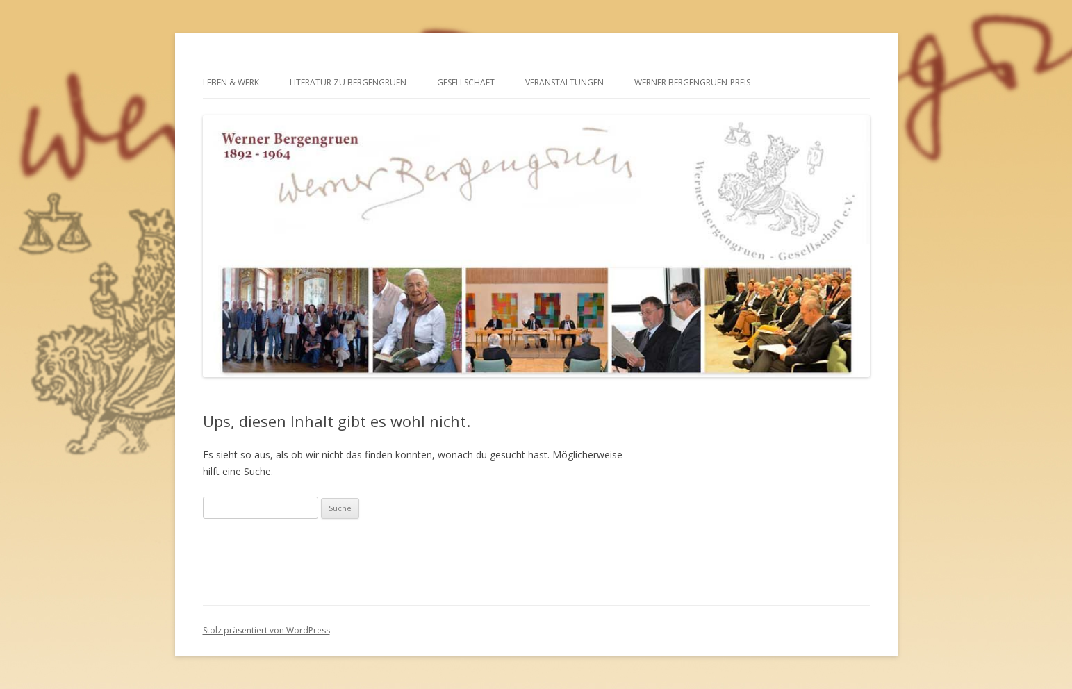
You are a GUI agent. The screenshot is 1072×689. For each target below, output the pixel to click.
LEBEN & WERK (231, 82)
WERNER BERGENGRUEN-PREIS (692, 82)
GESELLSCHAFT (466, 82)
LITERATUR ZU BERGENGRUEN (348, 82)
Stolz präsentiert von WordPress (266, 630)
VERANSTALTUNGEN (564, 82)
